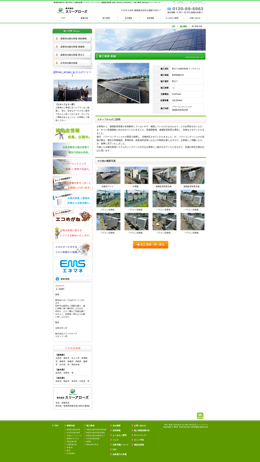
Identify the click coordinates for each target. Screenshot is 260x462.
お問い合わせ (195, 18)
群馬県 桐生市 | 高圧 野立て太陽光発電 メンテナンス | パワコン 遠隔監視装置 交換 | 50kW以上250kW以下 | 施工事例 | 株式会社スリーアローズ (107, 2)
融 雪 (68, 450)
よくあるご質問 (120, 435)
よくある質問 (172, 18)
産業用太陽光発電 (73, 429)
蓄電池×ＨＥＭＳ (73, 438)
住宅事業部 (71, 453)
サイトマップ (140, 435)
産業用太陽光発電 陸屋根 (72, 46)
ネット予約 (139, 440)
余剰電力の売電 (120, 454)
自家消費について (121, 445)
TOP (173, 26)
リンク (116, 440)
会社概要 (129, 18)
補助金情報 (139, 445)
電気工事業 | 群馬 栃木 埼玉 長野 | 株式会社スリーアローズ (186, 425)
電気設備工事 (72, 441)
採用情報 (150, 18)
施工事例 (107, 18)
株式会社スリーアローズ (63, 18)
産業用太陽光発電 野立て (72, 55)
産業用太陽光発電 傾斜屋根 (72, 38)
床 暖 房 (70, 447)
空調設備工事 (72, 444)
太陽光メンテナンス (74, 435)
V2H (114, 449)
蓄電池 (88, 441)
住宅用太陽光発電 (72, 63)
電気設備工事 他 (92, 444)
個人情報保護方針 (142, 430)
